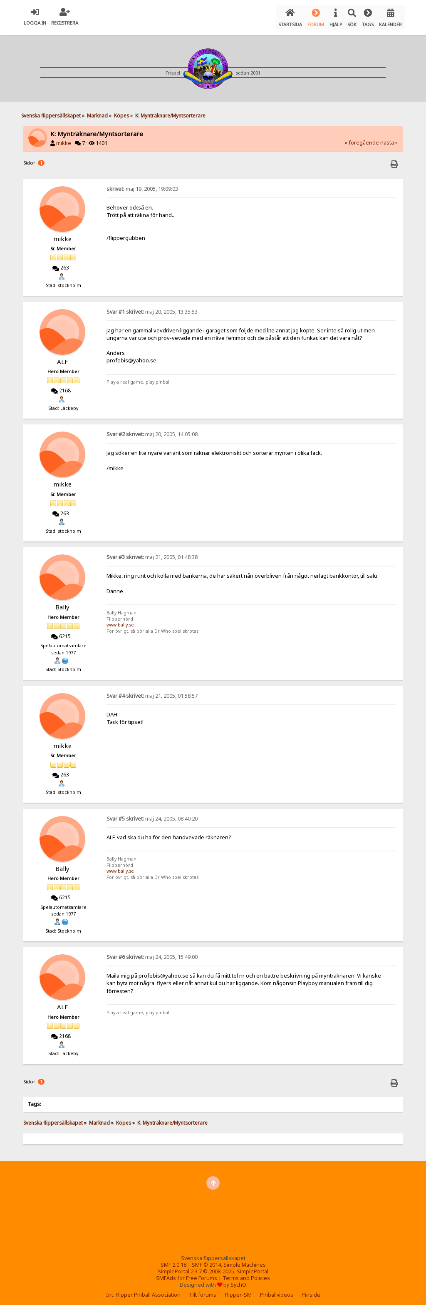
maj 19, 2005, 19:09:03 (142, 184)
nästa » (389, 138)
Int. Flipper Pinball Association (143, 1291)
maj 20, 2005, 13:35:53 (152, 307)
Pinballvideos (276, 1291)
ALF (62, 357)
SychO (238, 1281)
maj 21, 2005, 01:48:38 (152, 553)
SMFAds (166, 1274)
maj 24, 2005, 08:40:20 (152, 814)
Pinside (311, 1291)
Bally (62, 603)
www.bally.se (120, 621)
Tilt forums (202, 1291)
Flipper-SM (238, 1291)
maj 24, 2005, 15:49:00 (152, 953)
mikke (63, 139)
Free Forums (201, 1274)
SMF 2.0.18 (173, 1261)
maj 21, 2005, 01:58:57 (152, 691)
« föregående (361, 138)
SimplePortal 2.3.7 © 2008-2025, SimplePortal (213, 1267)
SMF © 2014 (206, 1261)
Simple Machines (244, 1261)
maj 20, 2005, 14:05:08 (152, 430)
